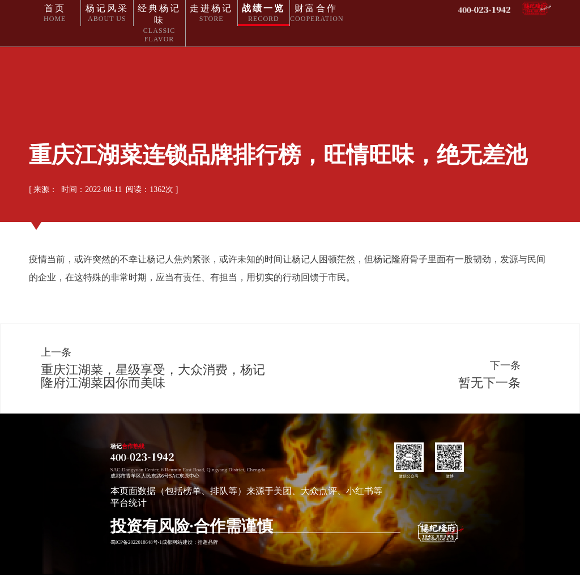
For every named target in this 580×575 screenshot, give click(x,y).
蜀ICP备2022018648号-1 (136, 542)
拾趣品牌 (208, 542)
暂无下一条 (489, 383)
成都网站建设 (177, 542)
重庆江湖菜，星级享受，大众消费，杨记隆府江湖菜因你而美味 (153, 376)
